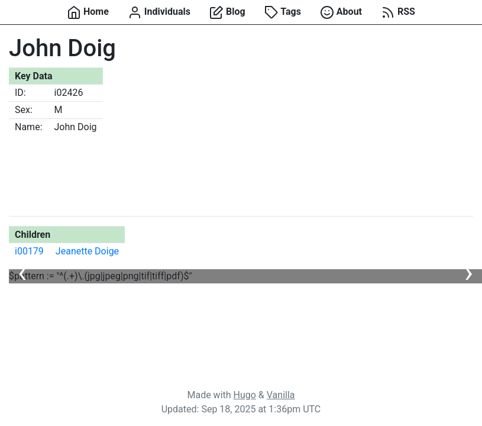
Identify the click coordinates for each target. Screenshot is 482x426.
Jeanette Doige (87, 251)
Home (88, 12)
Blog (227, 12)
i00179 (29, 251)
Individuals (159, 12)
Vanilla (281, 395)
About (341, 12)
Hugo (245, 395)
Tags (282, 12)
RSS (398, 12)
